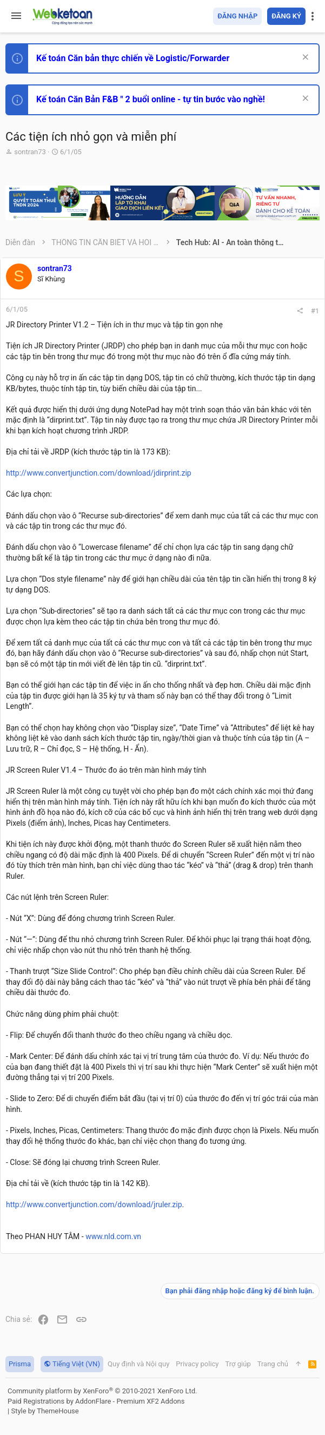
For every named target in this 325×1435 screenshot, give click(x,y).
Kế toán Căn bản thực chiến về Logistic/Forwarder (132, 58)
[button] (16, 16)
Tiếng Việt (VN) (72, 1364)
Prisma (20, 1364)
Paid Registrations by (96, 1401)
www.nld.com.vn (113, 1236)
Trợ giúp (238, 1364)
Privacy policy (197, 1364)
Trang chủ (272, 1364)
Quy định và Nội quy (138, 1364)
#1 (315, 311)
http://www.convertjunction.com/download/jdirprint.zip (98, 473)
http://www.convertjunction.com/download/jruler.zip (94, 1204)
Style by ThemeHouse (44, 1411)
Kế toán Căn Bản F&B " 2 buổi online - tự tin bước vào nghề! (150, 99)
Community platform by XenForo (102, 1391)
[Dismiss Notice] (304, 58)
